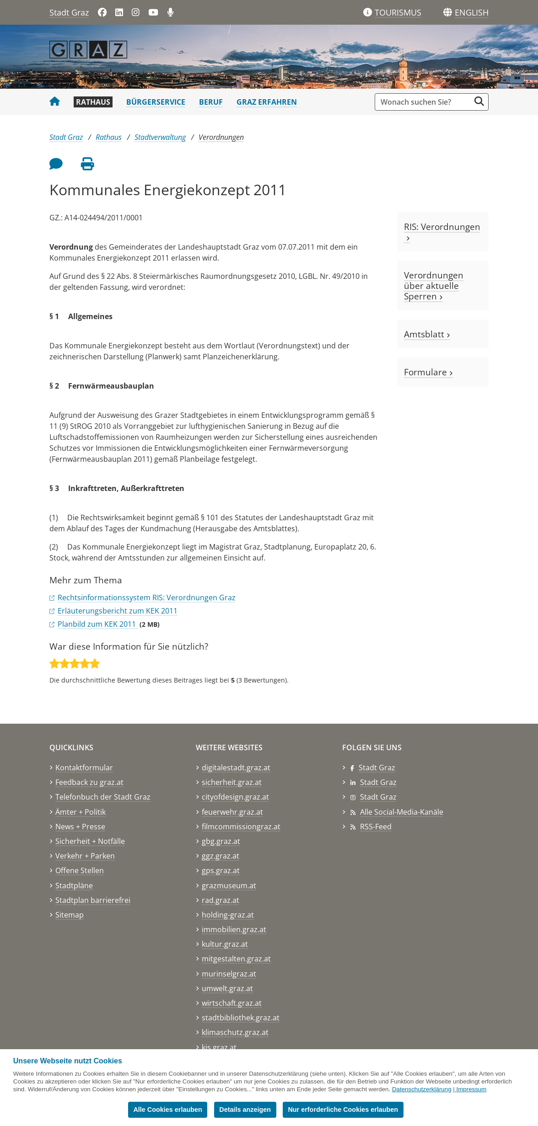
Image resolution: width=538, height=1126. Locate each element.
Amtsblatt (427, 334)
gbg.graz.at (221, 841)
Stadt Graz (69, 12)
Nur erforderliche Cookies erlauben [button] (343, 1109)
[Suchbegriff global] (424, 102)
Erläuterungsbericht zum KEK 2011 (118, 611)
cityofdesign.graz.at (235, 797)
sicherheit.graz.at (232, 782)
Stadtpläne (74, 886)
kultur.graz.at (225, 944)
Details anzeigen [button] (245, 1109)
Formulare (428, 372)
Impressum (471, 1089)
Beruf (211, 102)
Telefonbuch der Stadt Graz (103, 797)
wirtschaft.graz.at (232, 1003)
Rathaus (93, 102)
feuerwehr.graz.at (232, 812)
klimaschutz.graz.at (235, 1032)
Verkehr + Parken (85, 856)
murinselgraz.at (229, 974)
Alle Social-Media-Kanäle (401, 812)
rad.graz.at (220, 900)
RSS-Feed (376, 827)
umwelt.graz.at (227, 988)
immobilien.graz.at (234, 929)
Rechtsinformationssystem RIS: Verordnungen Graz (147, 597)
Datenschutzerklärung (422, 1089)
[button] (472, 13)
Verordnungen (221, 137)
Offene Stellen (79, 870)
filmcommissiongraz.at (241, 827)
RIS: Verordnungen (442, 231)
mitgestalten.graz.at (236, 959)
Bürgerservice (155, 102)
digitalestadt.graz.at (236, 768)
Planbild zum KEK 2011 (98, 624)
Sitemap (69, 915)
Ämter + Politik (80, 812)
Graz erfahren (267, 102)
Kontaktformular (84, 768)
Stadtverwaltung (160, 137)
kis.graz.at (219, 1047)
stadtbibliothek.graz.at (241, 1018)
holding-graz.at (228, 915)
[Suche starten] (479, 101)
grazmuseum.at (229, 886)
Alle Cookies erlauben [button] (167, 1109)
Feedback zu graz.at (89, 782)
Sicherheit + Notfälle (90, 841)
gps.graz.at (221, 870)
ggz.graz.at (220, 856)
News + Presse (80, 827)
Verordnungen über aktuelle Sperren (433, 285)
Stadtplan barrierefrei (92, 900)
